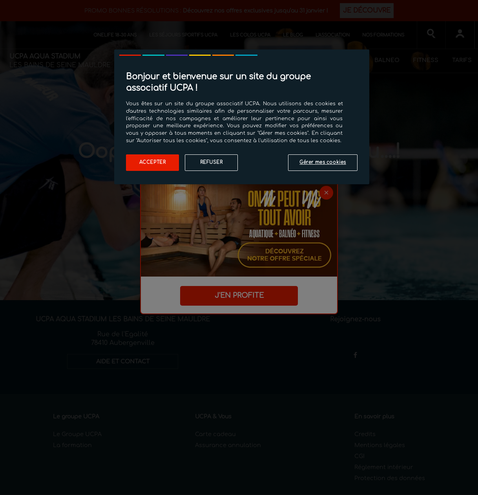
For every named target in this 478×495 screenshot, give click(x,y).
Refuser (211, 162)
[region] (241, 117)
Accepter (152, 162)
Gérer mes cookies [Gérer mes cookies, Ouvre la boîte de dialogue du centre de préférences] (322, 162)
